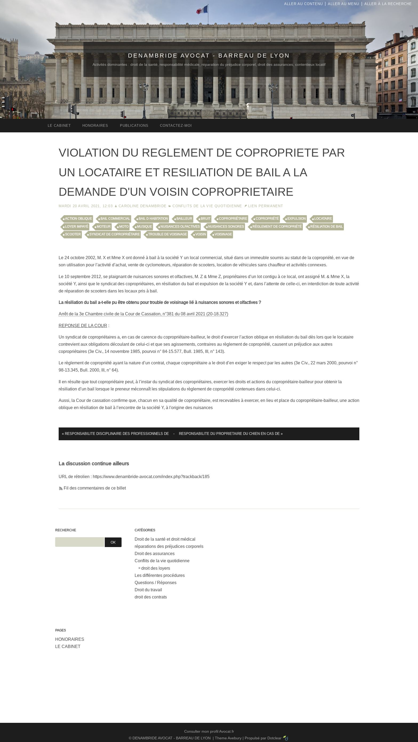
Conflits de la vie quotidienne (207, 206)
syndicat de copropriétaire (114, 234)
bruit (205, 218)
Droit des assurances (155, 553)
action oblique (78, 218)
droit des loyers (155, 568)
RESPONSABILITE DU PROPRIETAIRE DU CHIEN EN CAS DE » (231, 434)
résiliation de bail (326, 226)
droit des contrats (151, 597)
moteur (104, 226)
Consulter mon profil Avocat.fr (209, 731)
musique (144, 226)
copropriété (267, 218)
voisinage (223, 234)
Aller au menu (343, 4)
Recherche (65, 530)
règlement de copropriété (277, 226)
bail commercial (115, 218)
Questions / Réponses (155, 582)
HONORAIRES (69, 639)
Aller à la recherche (388, 4)
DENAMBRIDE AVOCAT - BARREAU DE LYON (209, 55)
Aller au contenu (303, 4)
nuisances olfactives (180, 226)
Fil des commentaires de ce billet (95, 488)
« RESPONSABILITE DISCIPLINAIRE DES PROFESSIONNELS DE (115, 434)
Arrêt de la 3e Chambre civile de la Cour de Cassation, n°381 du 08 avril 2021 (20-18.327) (143, 314)
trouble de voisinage (167, 234)
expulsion (296, 218)
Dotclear (274, 738)
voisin (200, 234)
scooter (73, 234)
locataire (323, 218)
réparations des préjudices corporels (169, 546)
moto (123, 226)
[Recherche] (79, 542)
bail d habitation (153, 218)
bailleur (184, 218)
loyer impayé (76, 226)
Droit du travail (148, 590)
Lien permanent (265, 206)
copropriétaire (233, 218)
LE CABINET (68, 646)
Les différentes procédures (160, 575)
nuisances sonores (226, 226)
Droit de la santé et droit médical (165, 539)
